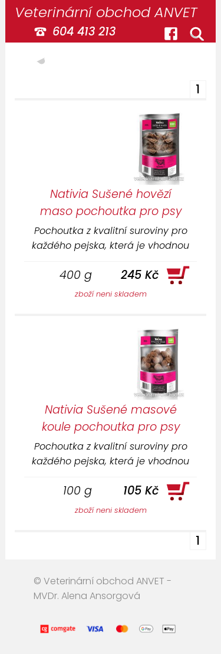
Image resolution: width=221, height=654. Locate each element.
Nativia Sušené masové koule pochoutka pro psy (111, 418)
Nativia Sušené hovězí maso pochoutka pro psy (111, 202)
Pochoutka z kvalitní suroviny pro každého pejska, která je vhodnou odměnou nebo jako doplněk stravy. (110, 238)
